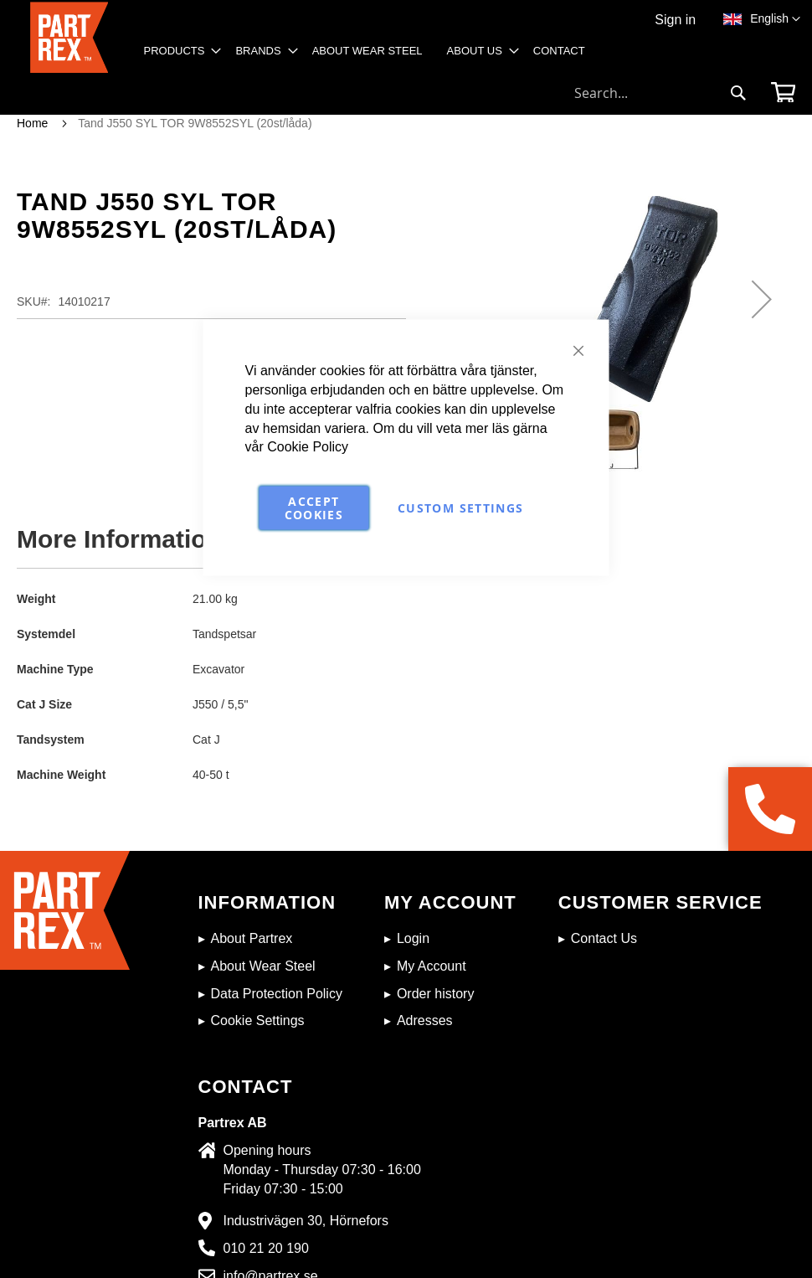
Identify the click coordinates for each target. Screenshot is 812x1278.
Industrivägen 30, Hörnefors (306, 1221)
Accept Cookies (314, 508)
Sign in (675, 20)
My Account (431, 966)
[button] (775, 19)
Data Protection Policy (276, 994)
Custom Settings (460, 508)
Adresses (425, 1020)
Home (32, 123)
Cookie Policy (307, 447)
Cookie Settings (258, 1020)
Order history (435, 994)
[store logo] (69, 38)
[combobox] (660, 93)
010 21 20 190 (266, 1248)
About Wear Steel (263, 966)
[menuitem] (178, 51)
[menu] (370, 57)
